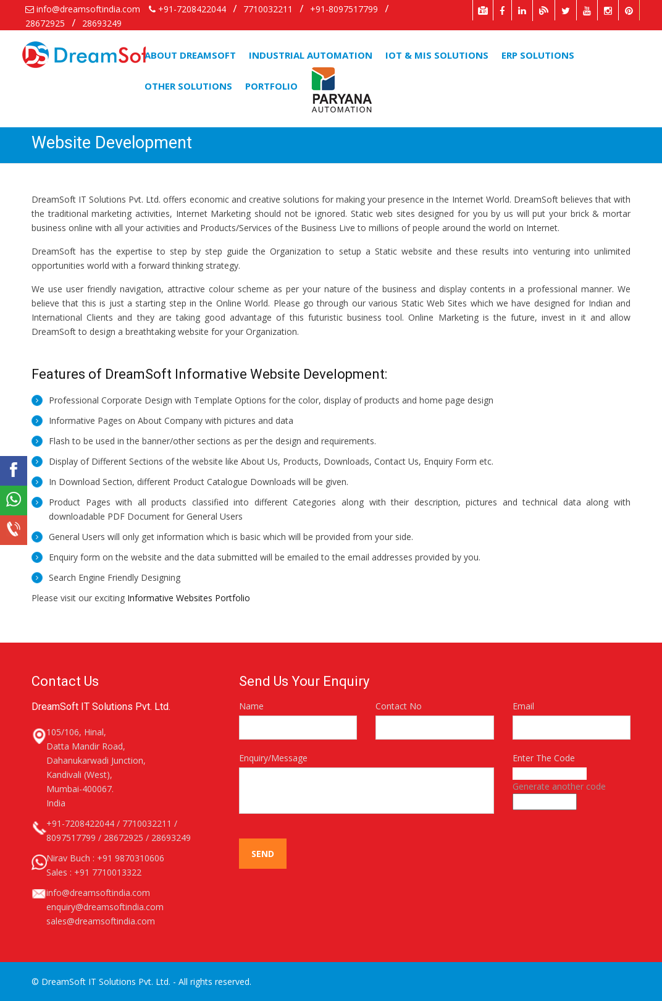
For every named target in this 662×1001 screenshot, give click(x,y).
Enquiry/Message (273, 758)
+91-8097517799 (344, 9)
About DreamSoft (190, 55)
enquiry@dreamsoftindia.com (105, 907)
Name (251, 706)
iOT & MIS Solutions (436, 55)
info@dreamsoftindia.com (82, 9)
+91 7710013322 (107, 872)
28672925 (46, 23)
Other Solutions (188, 86)
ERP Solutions (537, 55)
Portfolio (271, 86)
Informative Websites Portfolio (188, 598)
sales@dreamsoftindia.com (100, 921)
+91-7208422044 (188, 9)
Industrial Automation (310, 55)
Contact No (398, 706)
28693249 (102, 23)
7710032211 (268, 9)
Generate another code (559, 786)
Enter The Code (544, 758)
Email (523, 706)
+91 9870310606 (130, 858)
